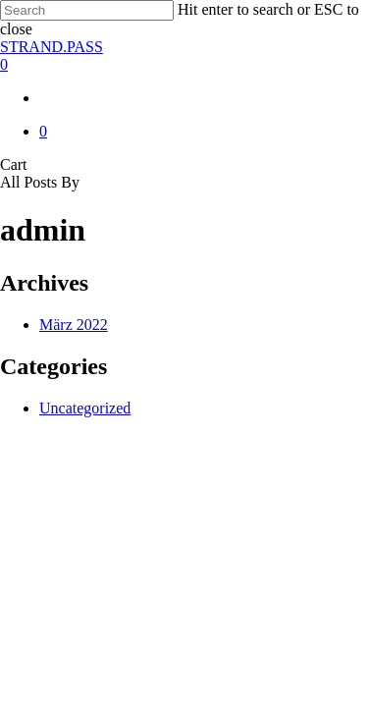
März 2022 (73, 324)
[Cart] (184, 65)
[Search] (87, 10)
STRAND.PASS (51, 46)
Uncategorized (85, 408)
